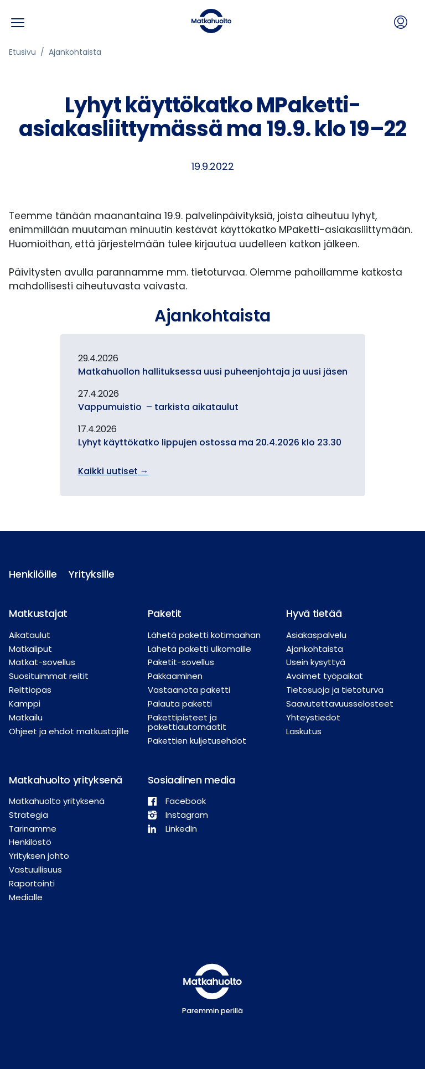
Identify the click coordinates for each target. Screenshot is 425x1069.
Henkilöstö (30, 842)
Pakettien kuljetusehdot (197, 740)
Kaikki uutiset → (113, 471)
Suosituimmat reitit (49, 676)
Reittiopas (30, 690)
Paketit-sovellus (181, 662)
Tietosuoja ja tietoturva (334, 690)
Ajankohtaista (75, 52)
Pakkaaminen (175, 676)
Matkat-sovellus (42, 662)
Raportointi (32, 883)
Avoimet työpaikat (324, 676)
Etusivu (22, 52)
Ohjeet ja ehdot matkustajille (69, 731)
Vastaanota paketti (189, 690)
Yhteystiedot (313, 717)
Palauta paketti (180, 703)
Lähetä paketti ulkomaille (199, 649)
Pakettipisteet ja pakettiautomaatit (187, 722)
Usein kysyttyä (315, 662)
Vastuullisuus (35, 869)
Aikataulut (29, 635)
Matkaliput (30, 649)
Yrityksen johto (39, 856)
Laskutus (304, 731)
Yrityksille (90, 574)
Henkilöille (30, 574)
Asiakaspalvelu (316, 635)
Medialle (26, 897)
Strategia (28, 815)
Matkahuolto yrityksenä (57, 801)
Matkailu (26, 717)
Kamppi (24, 703)
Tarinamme (32, 828)
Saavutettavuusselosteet (339, 703)
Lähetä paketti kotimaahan (204, 635)
